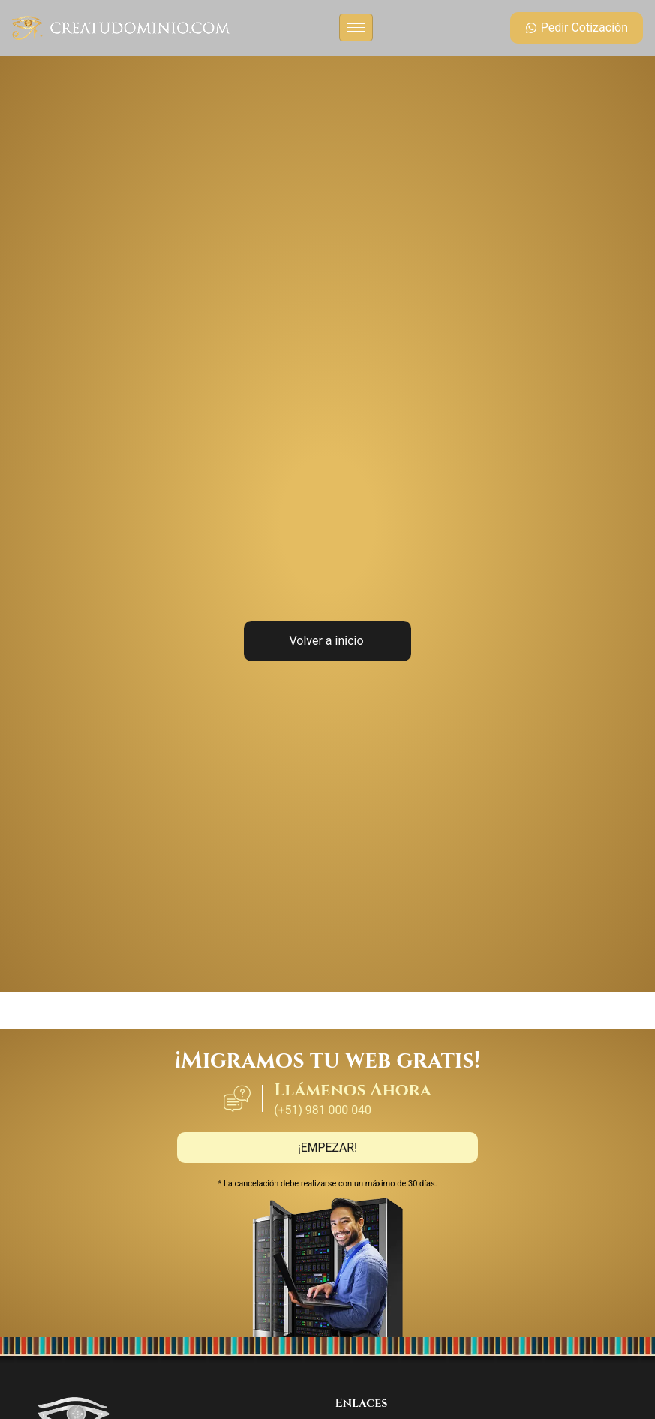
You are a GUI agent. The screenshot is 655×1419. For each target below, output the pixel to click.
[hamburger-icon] (356, 27)
